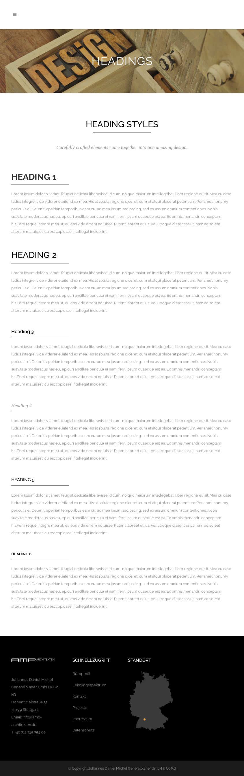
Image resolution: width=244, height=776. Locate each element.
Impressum (82, 719)
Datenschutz (83, 730)
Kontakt (79, 696)
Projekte (79, 707)
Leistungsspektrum (89, 685)
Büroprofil (81, 674)
